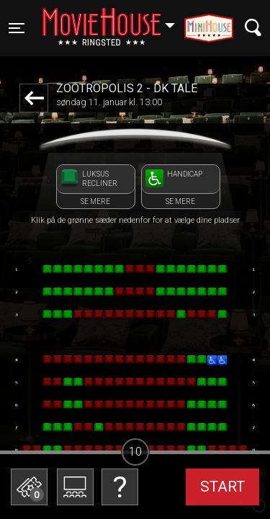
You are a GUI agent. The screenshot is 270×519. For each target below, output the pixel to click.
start (222, 486)
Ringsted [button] (115, 19)
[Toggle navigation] (16, 28)
